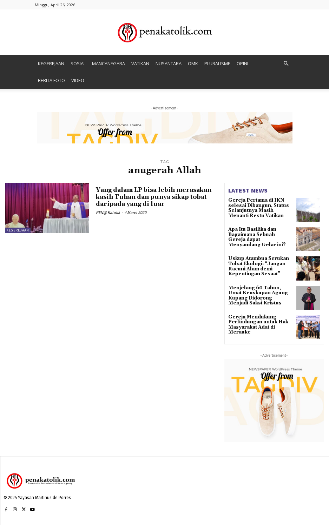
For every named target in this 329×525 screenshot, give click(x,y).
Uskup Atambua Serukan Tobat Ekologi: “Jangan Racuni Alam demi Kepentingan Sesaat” (255, 265)
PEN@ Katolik (108, 212)
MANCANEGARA (108, 63)
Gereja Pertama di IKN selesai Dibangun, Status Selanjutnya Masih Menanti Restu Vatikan (258, 207)
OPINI (242, 63)
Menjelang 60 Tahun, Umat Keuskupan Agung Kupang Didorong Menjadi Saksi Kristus (258, 295)
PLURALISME (217, 63)
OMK (193, 63)
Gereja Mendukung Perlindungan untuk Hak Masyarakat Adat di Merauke (255, 324)
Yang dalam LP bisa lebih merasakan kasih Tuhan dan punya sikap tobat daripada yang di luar (154, 197)
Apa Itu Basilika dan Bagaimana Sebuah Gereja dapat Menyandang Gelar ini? (258, 236)
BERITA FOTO (51, 80)
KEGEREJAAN (51, 63)
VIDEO (77, 80)
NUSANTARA (169, 63)
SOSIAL (78, 63)
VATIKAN (140, 63)
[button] (286, 63)
